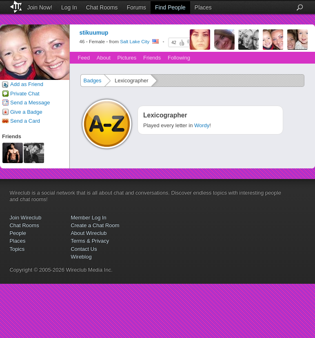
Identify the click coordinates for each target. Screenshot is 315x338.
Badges (93, 80)
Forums (136, 7)
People (17, 233)
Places (203, 7)
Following (179, 58)
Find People (170, 7)
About (104, 58)
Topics (16, 249)
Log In (69, 7)
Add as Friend (26, 84)
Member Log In (88, 217)
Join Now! (39, 7)
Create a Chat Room (95, 225)
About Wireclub (88, 233)
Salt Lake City (134, 41)
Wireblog (81, 257)
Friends (152, 58)
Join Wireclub (25, 217)
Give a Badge (26, 112)
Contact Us (84, 249)
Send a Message (30, 102)
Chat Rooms (102, 7)
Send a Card (25, 121)
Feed (84, 58)
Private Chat (25, 94)
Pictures (126, 58)
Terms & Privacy (90, 241)
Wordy (201, 125)
